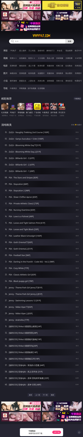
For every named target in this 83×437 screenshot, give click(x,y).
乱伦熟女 (68, 65)
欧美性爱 (41, 65)
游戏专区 (41, 50)
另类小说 (59, 81)
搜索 (69, 41)
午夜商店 (13, 88)
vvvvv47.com (41, 36)
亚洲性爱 (13, 65)
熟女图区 (68, 73)
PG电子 (13, 50)
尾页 (52, 395)
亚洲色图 (22, 73)
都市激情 (13, 81)
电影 (5, 65)
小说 (5, 80)
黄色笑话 (68, 81)
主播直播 (68, 58)
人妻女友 (31, 81)
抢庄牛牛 (78, 50)
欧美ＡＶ (31, 58)
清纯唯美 (59, 73)
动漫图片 (41, 73)
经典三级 (59, 65)
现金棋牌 (68, 50)
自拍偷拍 (22, 58)
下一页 (45, 395)
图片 (5, 73)
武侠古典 (41, 81)
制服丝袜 (50, 65)
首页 (30, 395)
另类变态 (78, 65)
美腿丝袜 (50, 73)
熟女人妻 (50, 58)
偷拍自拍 (22, 65)
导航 (5, 88)
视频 (5, 58)
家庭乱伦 (22, 81)
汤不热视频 (32, 88)
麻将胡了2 (50, 50)
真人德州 (22, 50)
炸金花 (59, 50)
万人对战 (31, 50)
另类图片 (78, 73)
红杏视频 (41, 88)
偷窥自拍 (13, 73)
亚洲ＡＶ (13, 58)
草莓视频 (22, 88)
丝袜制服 (59, 58)
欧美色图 (31, 73)
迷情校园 (50, 81)
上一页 (37, 395)
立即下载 (57, 432)
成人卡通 (31, 65)
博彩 (5, 50)
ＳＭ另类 (78, 58)
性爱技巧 (78, 81)
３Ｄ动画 (41, 58)
